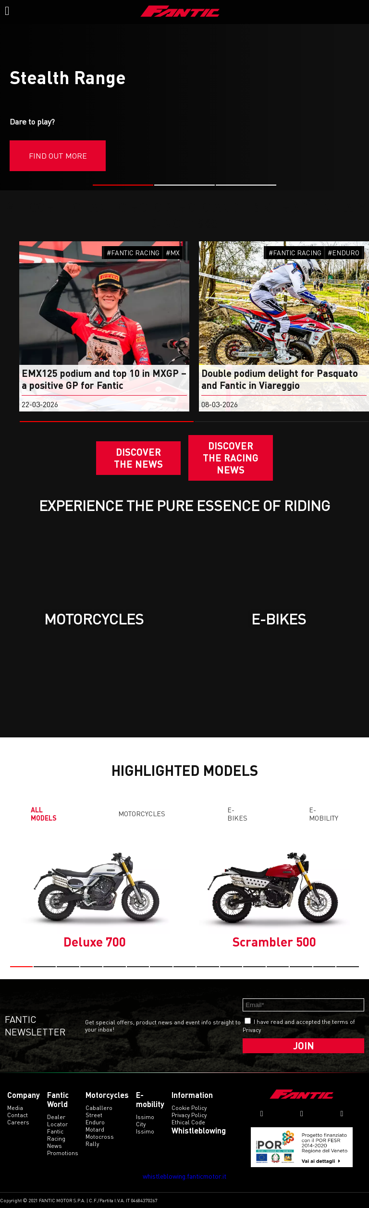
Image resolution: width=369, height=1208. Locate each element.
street (94, 1115)
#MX (173, 253)
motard (95, 1129)
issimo (145, 1131)
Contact (17, 1115)
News (54, 1145)
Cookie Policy (189, 1107)
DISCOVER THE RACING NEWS (230, 457)
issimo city (145, 1120)
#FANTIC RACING (133, 253)
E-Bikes (237, 814)
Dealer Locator (57, 1120)
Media (15, 1107)
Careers (18, 1122)
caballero (99, 1107)
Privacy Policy (189, 1115)
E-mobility (323, 814)
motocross (100, 1136)
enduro (95, 1122)
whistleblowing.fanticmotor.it (184, 1176)
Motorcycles (141, 813)
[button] (123, 185)
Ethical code (188, 1122)
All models (44, 814)
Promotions (62, 1153)
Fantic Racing (56, 1135)
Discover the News (138, 458)
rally (92, 1143)
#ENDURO (343, 253)
